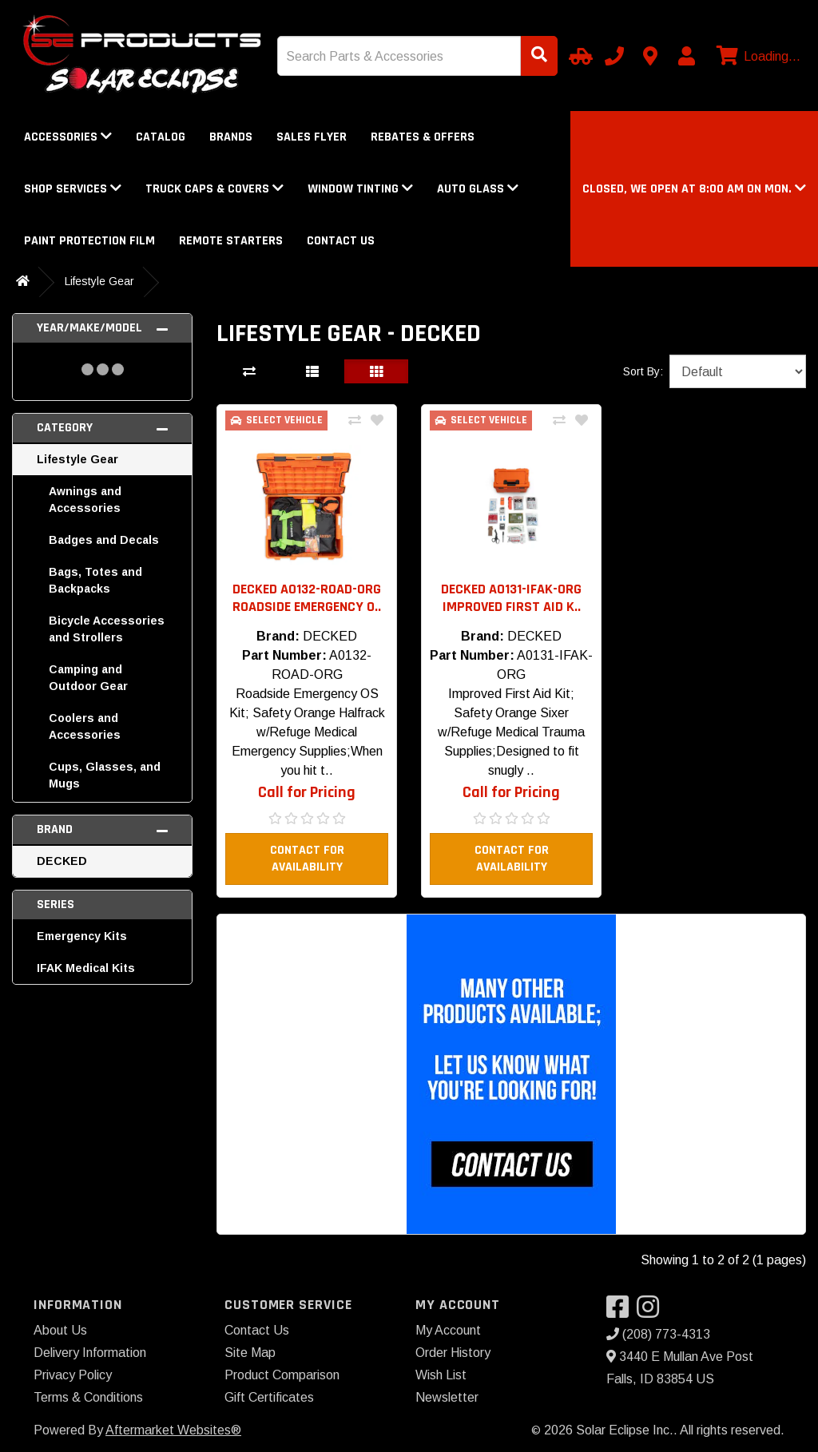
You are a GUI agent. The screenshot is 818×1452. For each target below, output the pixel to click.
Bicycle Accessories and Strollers (107, 629)
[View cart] (756, 57)
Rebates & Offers (423, 137)
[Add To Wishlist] (377, 421)
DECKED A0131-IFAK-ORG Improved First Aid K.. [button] (511, 598)
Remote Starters (231, 240)
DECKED (62, 861)
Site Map (250, 1352)
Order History (452, 1352)
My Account (448, 1330)
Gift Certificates (269, 1397)
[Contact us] (650, 55)
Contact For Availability (307, 858)
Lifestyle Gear (99, 281)
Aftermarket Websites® (173, 1430)
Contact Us (341, 240)
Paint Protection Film (89, 240)
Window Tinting (360, 189)
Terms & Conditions (88, 1397)
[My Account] (686, 55)
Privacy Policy (73, 1375)
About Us (60, 1330)
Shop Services (72, 189)
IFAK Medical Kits (86, 968)
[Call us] (614, 55)
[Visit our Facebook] (621, 1312)
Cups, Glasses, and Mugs (105, 775)
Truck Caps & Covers (214, 189)
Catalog (160, 137)
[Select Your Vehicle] (578, 55)
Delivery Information (90, 1352)
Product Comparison (282, 1375)
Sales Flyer (311, 137)
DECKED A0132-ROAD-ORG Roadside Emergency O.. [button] (306, 598)
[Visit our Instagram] (652, 1312)
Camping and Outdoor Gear (88, 677)
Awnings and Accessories (85, 499)
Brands (230, 137)
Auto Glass (477, 189)
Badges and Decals (104, 540)
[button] (694, 189)
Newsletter (446, 1397)
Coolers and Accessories (85, 726)
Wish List (441, 1375)
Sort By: (643, 371)
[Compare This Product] (354, 421)
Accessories (68, 137)
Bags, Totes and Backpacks (95, 580)
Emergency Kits (82, 936)
